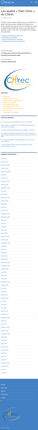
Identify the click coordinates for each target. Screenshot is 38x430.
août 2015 (4, 353)
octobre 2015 (4, 350)
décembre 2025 (5, 165)
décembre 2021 (5, 236)
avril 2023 (3, 207)
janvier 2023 (4, 210)
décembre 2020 (5, 262)
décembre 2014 (5, 363)
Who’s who (4, 388)
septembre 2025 (5, 171)
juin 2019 (3, 288)
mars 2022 (4, 230)
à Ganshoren (19, 35)
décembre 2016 (5, 327)
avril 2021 (3, 249)
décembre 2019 (5, 282)
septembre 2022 (5, 217)
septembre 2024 (5, 188)
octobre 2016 (4, 330)
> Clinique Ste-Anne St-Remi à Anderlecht (13, 41)
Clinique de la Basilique (9, 102)
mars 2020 (4, 278)
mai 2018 (3, 304)
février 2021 (4, 256)
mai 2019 (3, 291)
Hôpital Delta (6, 96)
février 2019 (4, 295)
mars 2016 (4, 343)
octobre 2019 (4, 285)
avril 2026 (3, 158)
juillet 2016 (4, 337)
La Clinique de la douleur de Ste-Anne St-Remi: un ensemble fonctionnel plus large (19, 53)
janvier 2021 (4, 259)
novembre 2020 (5, 265)
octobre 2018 (4, 298)
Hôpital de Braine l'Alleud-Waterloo (12, 100)
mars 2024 (4, 194)
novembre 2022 (5, 214)
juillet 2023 (4, 204)
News (2, 8)
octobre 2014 (4, 366)
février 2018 (4, 311)
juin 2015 (3, 356)
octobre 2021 (4, 239)
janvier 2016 (4, 347)
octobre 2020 (4, 269)
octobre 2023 (4, 201)
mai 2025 (3, 175)
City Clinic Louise (7, 110)
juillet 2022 (4, 220)
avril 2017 (3, 324)
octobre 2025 (4, 168)
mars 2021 (4, 252)
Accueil (3, 384)
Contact (3, 397)
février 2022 (4, 233)
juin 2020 (3, 272)
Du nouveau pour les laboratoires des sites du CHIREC (16, 122)
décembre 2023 (5, 197)
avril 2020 (3, 275)
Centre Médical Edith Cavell (10, 104)
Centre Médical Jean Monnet (11, 112)
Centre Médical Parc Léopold (11, 106)
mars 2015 (4, 360)
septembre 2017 (5, 317)
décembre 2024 (5, 181)
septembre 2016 (5, 334)
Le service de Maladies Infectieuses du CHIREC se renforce (18, 130)
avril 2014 (3, 372)
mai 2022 (3, 223)
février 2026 (4, 162)
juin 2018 (3, 301)
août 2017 (4, 321)
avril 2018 (3, 308)
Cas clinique (4, 394)
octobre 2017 (4, 314)
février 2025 (4, 178)
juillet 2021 (4, 246)
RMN (8, 427)
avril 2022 (3, 226)
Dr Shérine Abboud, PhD (19, 60)
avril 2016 (3, 340)
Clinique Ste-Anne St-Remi (10, 98)
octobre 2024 (4, 184)
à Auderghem (13, 37)
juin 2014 (3, 369)
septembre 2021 (5, 243)
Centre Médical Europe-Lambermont (13, 108)
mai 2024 (3, 191)
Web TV (3, 391)
